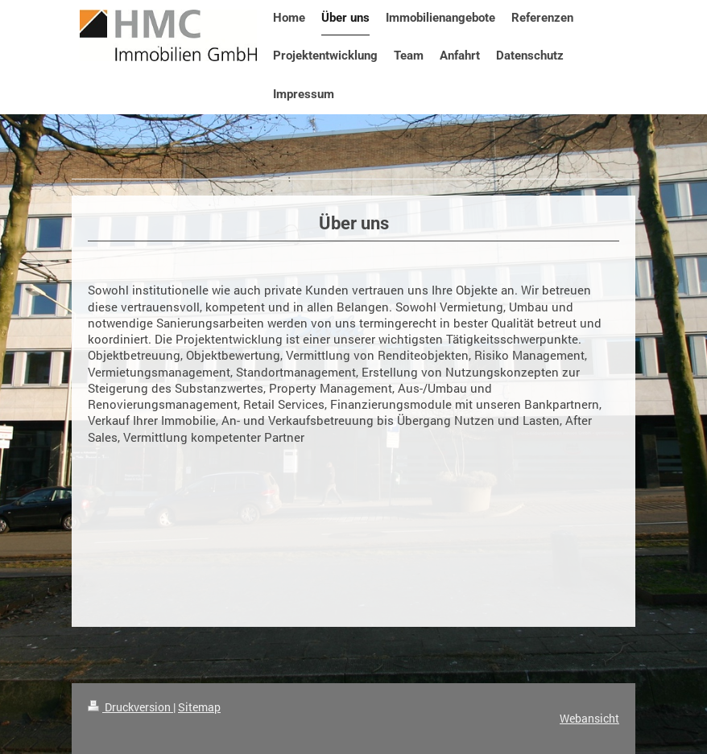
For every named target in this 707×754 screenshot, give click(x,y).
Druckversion (130, 707)
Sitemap (199, 707)
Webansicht (589, 718)
